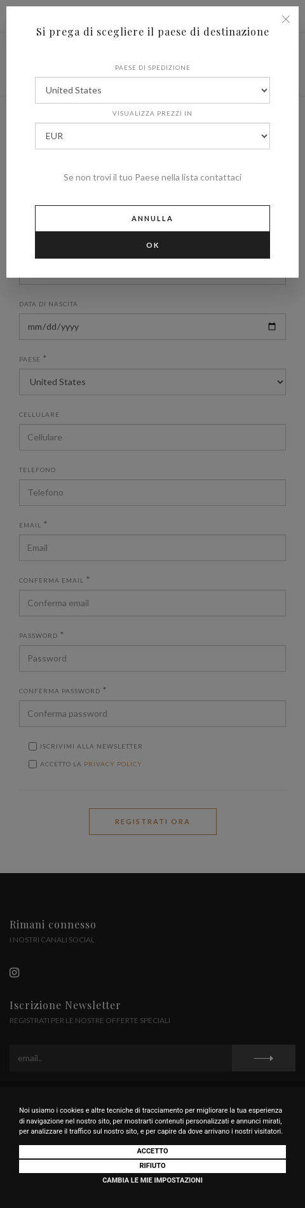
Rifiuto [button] (152, 1166)
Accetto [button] (152, 1151)
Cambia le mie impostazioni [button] (152, 1180)
